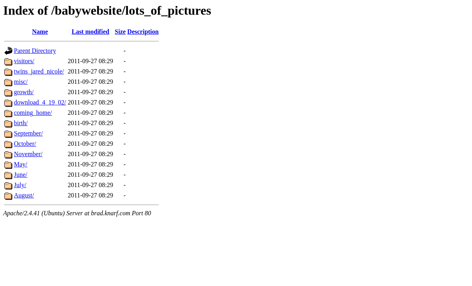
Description (143, 31)
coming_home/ (33, 112)
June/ (20, 174)
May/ (20, 164)
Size (120, 31)
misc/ (21, 81)
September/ (28, 133)
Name (40, 31)
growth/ (24, 92)
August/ (24, 195)
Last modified (90, 31)
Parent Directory (35, 50)
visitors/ (24, 61)
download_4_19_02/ (40, 102)
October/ (25, 143)
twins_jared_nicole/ (39, 71)
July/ (20, 185)
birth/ (21, 123)
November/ (28, 154)
